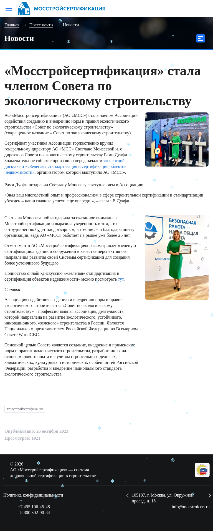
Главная (11, 24)
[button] (127, 495)
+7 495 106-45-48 (34, 506)
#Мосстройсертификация (25, 409)
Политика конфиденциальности (33, 495)
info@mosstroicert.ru (191, 506)
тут (121, 279)
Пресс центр (41, 24)
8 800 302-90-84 (35, 512)
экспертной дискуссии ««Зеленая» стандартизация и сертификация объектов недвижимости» (65, 166)
